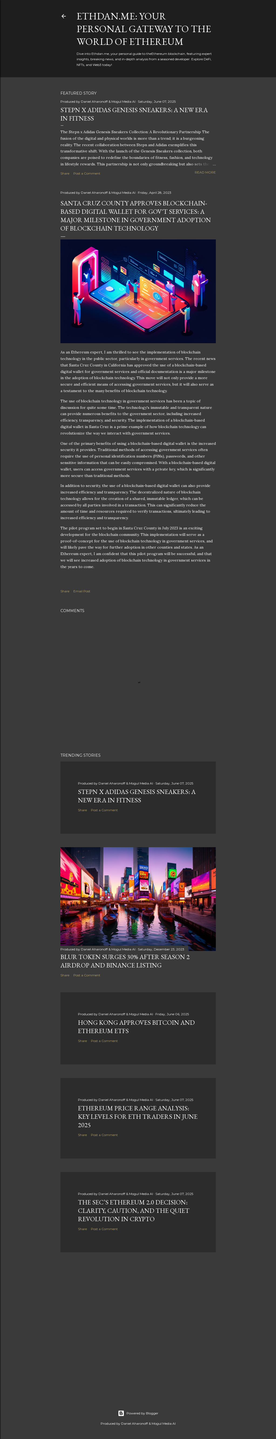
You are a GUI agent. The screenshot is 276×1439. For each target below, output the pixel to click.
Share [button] (64, 173)
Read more (205, 172)
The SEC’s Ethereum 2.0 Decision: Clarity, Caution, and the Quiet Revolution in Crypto (133, 1210)
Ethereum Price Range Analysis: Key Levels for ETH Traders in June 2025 (137, 1116)
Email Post (81, 591)
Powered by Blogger (138, 1413)
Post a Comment (86, 173)
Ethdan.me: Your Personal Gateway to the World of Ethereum (144, 29)
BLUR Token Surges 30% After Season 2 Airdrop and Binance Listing (125, 961)
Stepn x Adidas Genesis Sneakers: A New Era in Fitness (137, 795)
